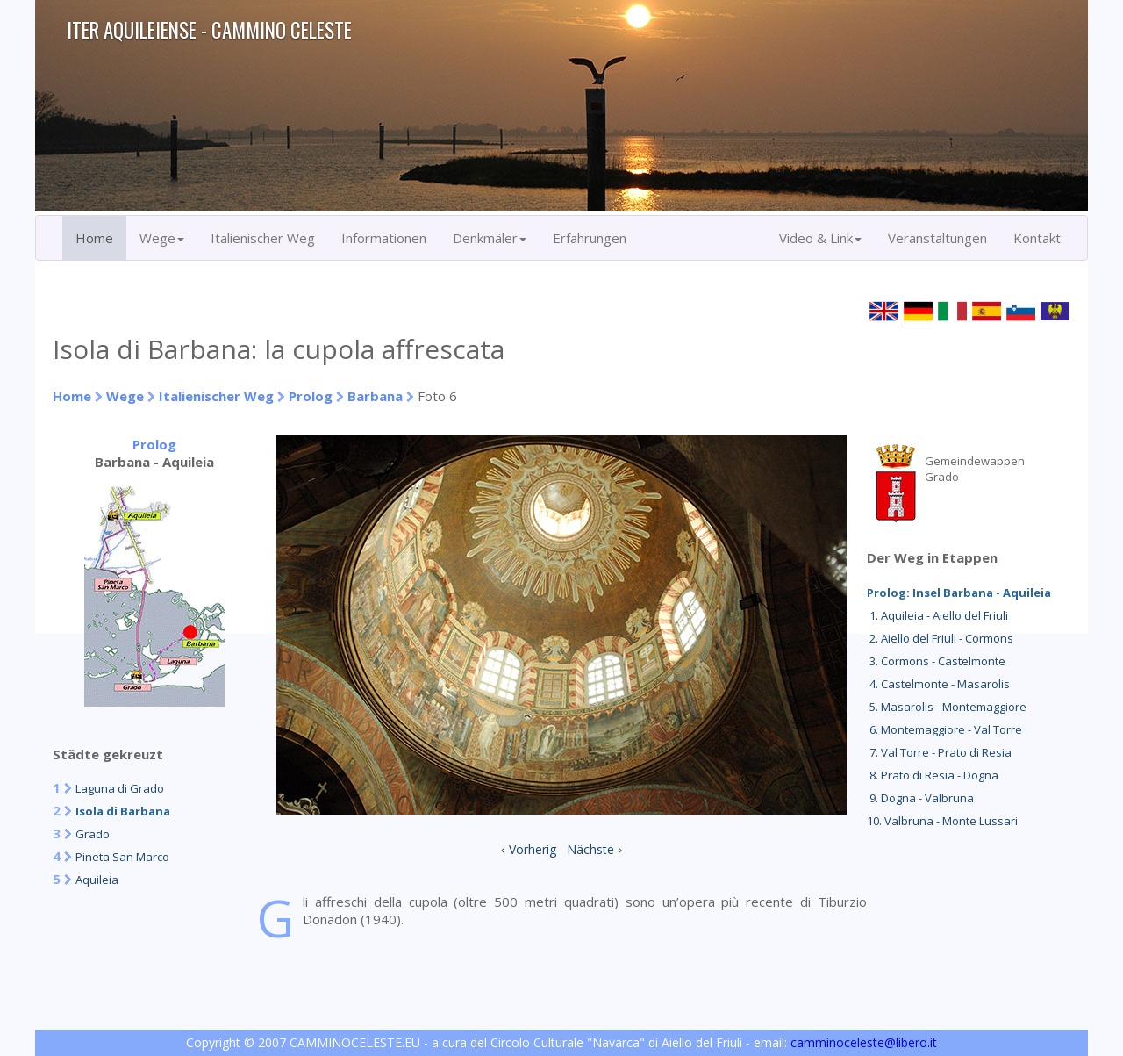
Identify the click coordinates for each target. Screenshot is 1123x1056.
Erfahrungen (589, 238)
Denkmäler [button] (489, 238)
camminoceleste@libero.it (863, 1042)
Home (94, 238)
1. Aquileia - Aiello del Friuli (937, 615)
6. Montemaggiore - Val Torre (944, 729)
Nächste (590, 849)
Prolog (311, 396)
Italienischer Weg (263, 238)
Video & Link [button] (820, 238)
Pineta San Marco (122, 857)
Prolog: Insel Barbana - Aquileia (959, 592)
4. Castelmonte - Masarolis (938, 684)
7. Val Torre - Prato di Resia (939, 752)
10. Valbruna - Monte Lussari (942, 821)
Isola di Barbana (122, 811)
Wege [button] (161, 238)
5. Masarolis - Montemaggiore (946, 707)
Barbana (375, 396)
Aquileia (96, 879)
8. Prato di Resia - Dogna (932, 775)
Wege (125, 396)
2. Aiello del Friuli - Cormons (940, 638)
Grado (92, 834)
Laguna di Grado (119, 788)
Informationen (383, 238)
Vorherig (532, 849)
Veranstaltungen (937, 238)
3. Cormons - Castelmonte (936, 661)
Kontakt (1037, 238)
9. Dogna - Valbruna (920, 798)
